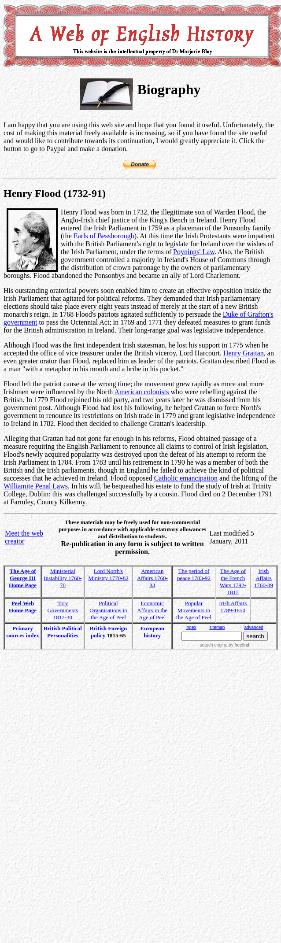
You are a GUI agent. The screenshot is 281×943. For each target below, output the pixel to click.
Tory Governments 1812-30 (62, 610)
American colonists (141, 392)
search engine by (224, 645)
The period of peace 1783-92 (194, 574)
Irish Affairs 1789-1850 (233, 607)
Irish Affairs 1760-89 (263, 578)
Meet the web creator (24, 537)
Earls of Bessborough (104, 236)
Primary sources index (22, 632)
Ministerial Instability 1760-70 (62, 578)
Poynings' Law (193, 251)
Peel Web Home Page (23, 607)
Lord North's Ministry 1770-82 (108, 574)
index (191, 627)
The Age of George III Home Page (23, 578)
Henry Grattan (243, 353)
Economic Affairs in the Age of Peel (152, 610)
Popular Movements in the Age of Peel (193, 610)
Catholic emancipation (186, 478)
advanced (253, 627)
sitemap (217, 627)
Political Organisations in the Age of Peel (108, 610)
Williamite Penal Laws (36, 486)
